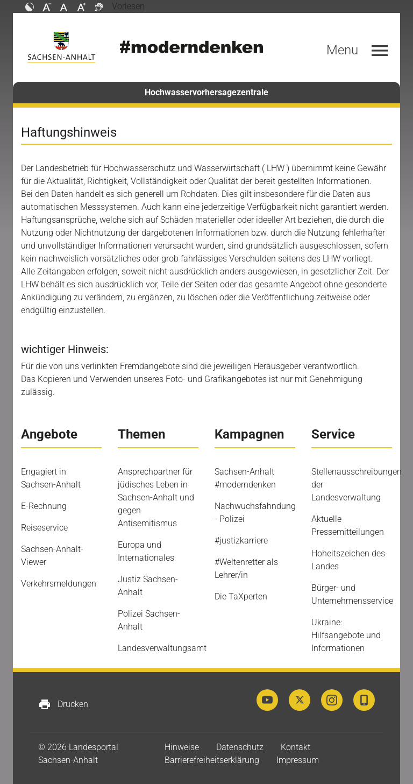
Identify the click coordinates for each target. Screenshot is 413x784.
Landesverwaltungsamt (162, 648)
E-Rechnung (44, 506)
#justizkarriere (241, 540)
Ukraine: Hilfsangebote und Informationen (346, 635)
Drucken (63, 704)
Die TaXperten (241, 596)
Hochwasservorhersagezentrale (206, 92)
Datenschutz (240, 747)
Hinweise (182, 747)
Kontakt (295, 747)
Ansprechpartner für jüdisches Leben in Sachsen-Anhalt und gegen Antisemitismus (156, 497)
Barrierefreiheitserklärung (212, 760)
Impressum (297, 760)
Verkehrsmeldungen (58, 583)
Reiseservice (44, 527)
